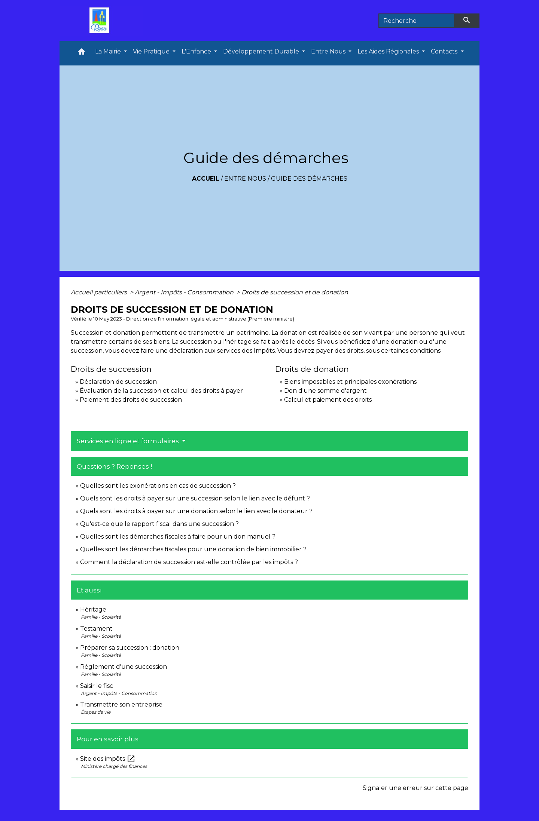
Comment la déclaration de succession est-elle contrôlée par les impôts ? (189, 562)
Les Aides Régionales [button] (388, 51)
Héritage (93, 609)
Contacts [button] (445, 51)
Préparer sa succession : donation (129, 647)
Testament (96, 628)
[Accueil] (101, 20)
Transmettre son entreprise (121, 704)
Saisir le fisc (96, 685)
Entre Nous (245, 178)
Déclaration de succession (118, 381)
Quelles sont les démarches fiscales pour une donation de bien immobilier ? (193, 549)
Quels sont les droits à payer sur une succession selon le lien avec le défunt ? (195, 498)
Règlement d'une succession (123, 666)
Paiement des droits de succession (131, 399)
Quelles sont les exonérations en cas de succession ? (158, 485)
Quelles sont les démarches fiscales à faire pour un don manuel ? (177, 536)
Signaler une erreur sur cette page (415, 787)
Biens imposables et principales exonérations (350, 381)
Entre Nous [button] (329, 51)
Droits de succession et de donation (294, 292)
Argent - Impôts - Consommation (185, 292)
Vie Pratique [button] (152, 51)
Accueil (205, 178)
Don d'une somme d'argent (325, 390)
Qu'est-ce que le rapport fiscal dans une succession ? (159, 523)
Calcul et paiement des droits (328, 399)
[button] (81, 53)
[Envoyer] (467, 20)
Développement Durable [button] (262, 51)
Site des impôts (107, 758)
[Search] (416, 20)
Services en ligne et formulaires (128, 441)
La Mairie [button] (108, 51)
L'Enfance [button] (197, 51)
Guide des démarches (309, 178)
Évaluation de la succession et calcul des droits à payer (161, 390)
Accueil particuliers (99, 292)
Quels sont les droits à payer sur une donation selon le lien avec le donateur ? (196, 511)
